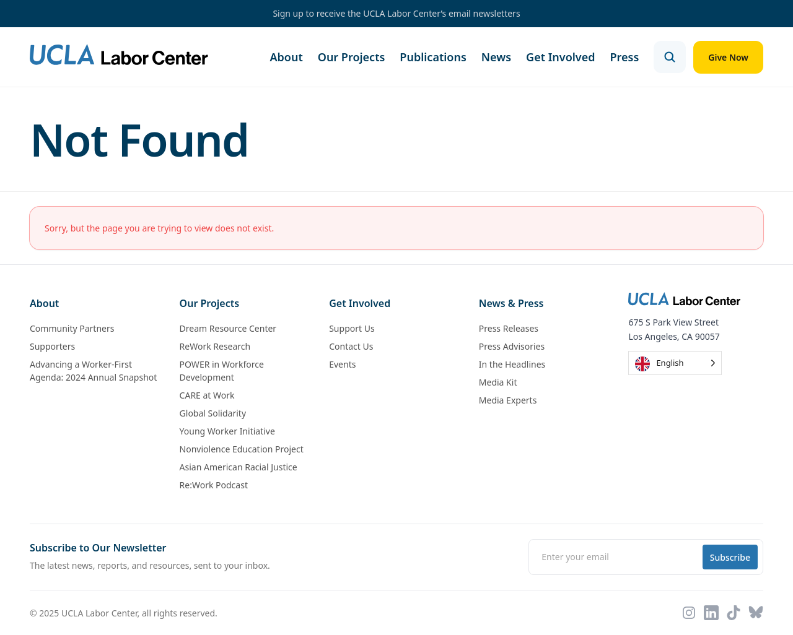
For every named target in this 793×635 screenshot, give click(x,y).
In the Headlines (512, 364)
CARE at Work (207, 395)
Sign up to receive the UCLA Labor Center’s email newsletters (396, 13)
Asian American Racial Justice (238, 467)
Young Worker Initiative (227, 431)
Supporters (52, 346)
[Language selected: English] (674, 363)
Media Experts (508, 400)
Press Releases (508, 328)
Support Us (351, 328)
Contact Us (351, 346)
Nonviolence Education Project (242, 449)
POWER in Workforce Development (222, 370)
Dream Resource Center (228, 328)
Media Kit (498, 382)
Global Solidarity (213, 413)
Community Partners (72, 328)
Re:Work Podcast (214, 485)
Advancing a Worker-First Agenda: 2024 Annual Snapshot (93, 370)
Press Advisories (512, 346)
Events (342, 364)
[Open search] (670, 57)
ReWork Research (215, 346)
